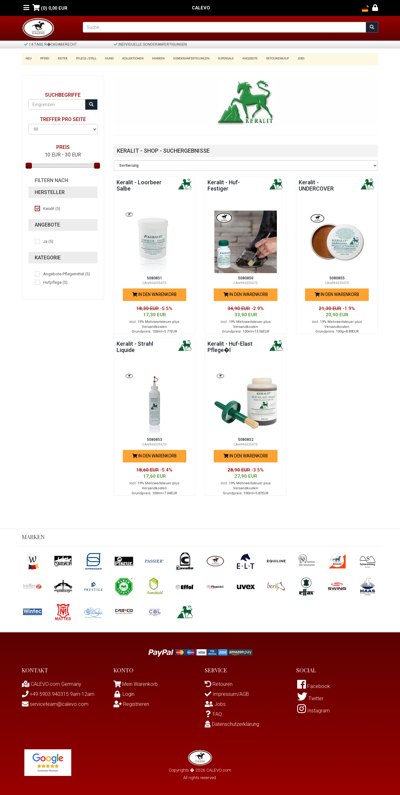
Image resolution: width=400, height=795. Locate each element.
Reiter (60, 58)
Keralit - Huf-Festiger (224, 185)
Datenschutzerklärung (232, 724)
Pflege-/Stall (83, 58)
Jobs (289, 58)
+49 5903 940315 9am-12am (58, 694)
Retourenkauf (267, 58)
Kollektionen (127, 58)
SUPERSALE (217, 58)
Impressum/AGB (227, 694)
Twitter (310, 698)
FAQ (213, 714)
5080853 (154, 439)
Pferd (43, 58)
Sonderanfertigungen (184, 58)
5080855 (337, 278)
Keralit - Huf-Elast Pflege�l (230, 346)
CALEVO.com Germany (51, 684)
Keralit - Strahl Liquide (135, 346)
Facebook (313, 686)
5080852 (245, 439)
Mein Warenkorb (140, 684)
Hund (105, 58)
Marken (152, 58)
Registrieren (131, 704)
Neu (29, 58)
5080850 (245, 278)
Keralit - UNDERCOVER (316, 185)
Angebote (240, 58)
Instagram (313, 711)
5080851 (154, 278)
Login (123, 694)
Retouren (218, 684)
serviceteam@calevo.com (55, 704)
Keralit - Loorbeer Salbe (139, 185)
